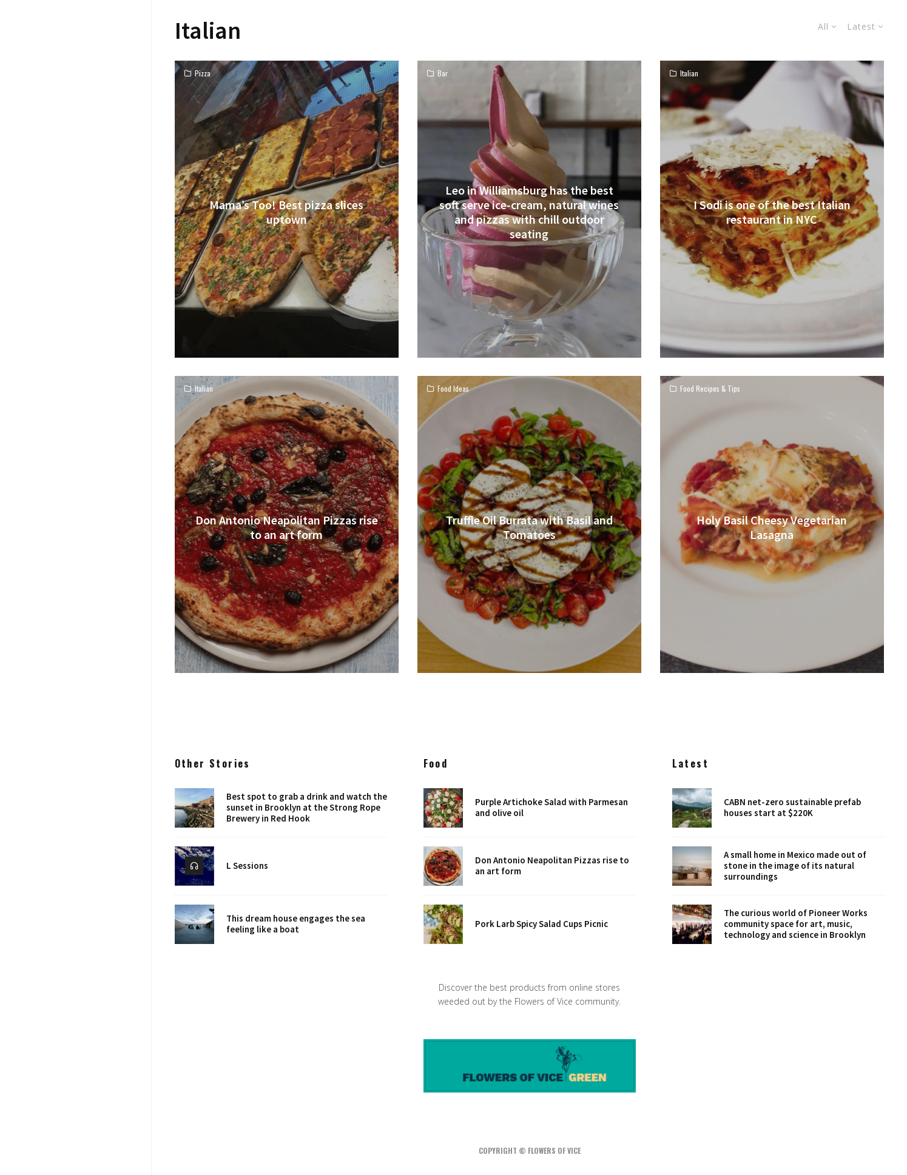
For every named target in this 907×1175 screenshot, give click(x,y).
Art (76, 586)
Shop (76, 671)
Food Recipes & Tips (710, 388)
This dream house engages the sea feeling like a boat (295, 925)
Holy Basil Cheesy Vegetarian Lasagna (771, 527)
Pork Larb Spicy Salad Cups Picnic (541, 924)
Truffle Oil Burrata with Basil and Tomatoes (529, 527)
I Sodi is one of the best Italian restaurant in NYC (772, 212)
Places (75, 650)
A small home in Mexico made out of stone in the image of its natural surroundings (795, 865)
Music (76, 565)
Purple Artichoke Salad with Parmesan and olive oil (551, 807)
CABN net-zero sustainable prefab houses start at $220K (792, 807)
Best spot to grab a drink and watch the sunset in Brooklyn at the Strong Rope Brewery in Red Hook (306, 807)
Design (76, 522)
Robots (76, 628)
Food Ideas (453, 388)
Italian (689, 73)
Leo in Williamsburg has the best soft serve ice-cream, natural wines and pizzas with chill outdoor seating (529, 212)
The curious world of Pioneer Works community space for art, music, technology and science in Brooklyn (796, 924)
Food (76, 544)
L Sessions (247, 865)
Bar (442, 73)
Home (76, 501)
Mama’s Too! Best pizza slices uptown (286, 212)
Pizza (203, 73)
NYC (76, 607)
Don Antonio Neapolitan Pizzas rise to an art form (286, 527)
